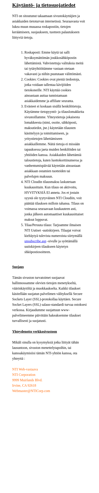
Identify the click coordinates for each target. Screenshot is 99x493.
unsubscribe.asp (35, 241)
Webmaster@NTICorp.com (31, 391)
